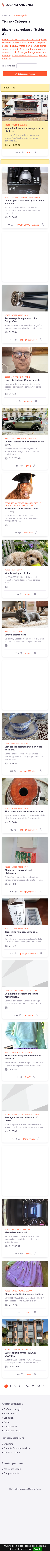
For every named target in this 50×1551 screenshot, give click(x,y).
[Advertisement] (25, 257)
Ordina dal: (8, 65)
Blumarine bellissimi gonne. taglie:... (24, 1294)
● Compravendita (10, 1473)
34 (27, 1386)
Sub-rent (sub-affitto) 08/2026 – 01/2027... (21, 1354)
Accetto (37, 1549)
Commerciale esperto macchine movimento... (21, 995)
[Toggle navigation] (45, 5)
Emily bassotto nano (15, 634)
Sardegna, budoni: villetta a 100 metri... (21, 1119)
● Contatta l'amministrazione (16, 1448)
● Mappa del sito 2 (11, 1430)
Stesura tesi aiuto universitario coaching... (21, 510)
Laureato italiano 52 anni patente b (23, 380)
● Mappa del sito (10, 1426)
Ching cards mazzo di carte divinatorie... (19, 871)
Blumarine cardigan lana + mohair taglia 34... (23, 1057)
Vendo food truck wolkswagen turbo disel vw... (24, 130)
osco (19, 42)
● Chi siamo (7, 1443)
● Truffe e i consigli (11, 1409)
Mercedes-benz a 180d (16, 1232)
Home (4, 15)
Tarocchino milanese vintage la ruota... (21, 933)
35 (33, 1386)
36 (38, 1386)
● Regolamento (9, 1413)
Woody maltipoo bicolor (17, 573)
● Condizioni (8, 1417)
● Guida (5, 1422)
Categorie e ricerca (25, 74)
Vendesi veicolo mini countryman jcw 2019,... (24, 443)
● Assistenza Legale (11, 1468)
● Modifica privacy (11, 1452)
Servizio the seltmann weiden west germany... (23, 748)
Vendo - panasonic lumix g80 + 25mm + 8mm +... (24, 202)
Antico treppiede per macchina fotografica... (21, 320)
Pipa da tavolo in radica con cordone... (25, 811)
